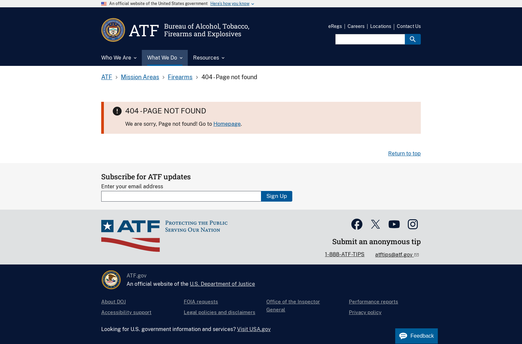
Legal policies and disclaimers (219, 312)
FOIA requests (201, 301)
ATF (106, 77)
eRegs (335, 26)
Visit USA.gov (254, 329)
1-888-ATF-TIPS (345, 254)
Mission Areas (140, 77)
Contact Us (409, 26)
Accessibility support (126, 312)
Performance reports (373, 301)
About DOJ (113, 301)
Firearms (180, 77)
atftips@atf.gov (394, 255)
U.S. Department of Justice (222, 284)
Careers (356, 26)
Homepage (227, 124)
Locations (380, 26)
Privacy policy (365, 312)
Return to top (404, 153)
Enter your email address (132, 186)
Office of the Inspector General (293, 305)
